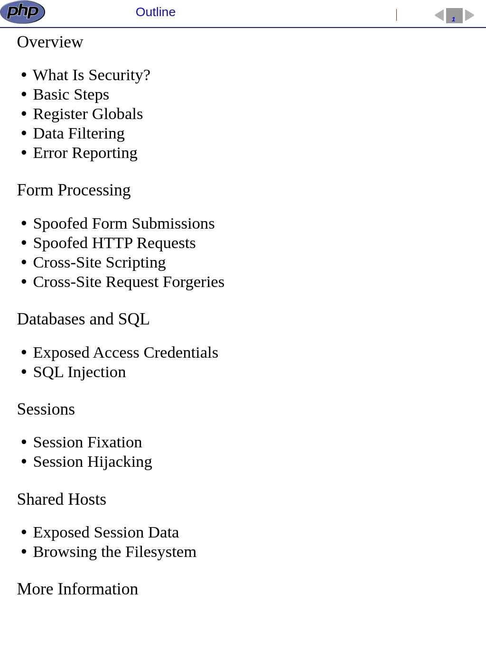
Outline (156, 12)
